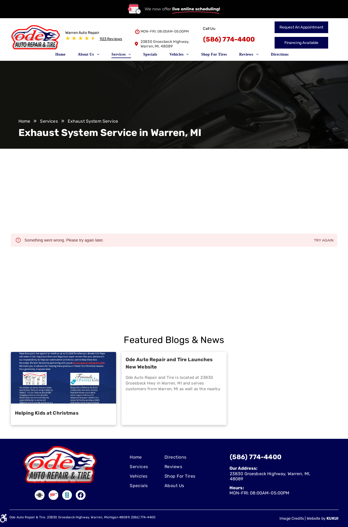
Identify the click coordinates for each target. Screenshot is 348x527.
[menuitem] (62, 56)
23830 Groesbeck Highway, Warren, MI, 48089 (165, 44)
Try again (324, 240)
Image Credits (291, 518)
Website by (316, 518)
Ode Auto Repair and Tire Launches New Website (169, 363)
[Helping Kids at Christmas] (63, 378)
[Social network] (39, 496)
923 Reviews (111, 39)
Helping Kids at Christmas (47, 413)
